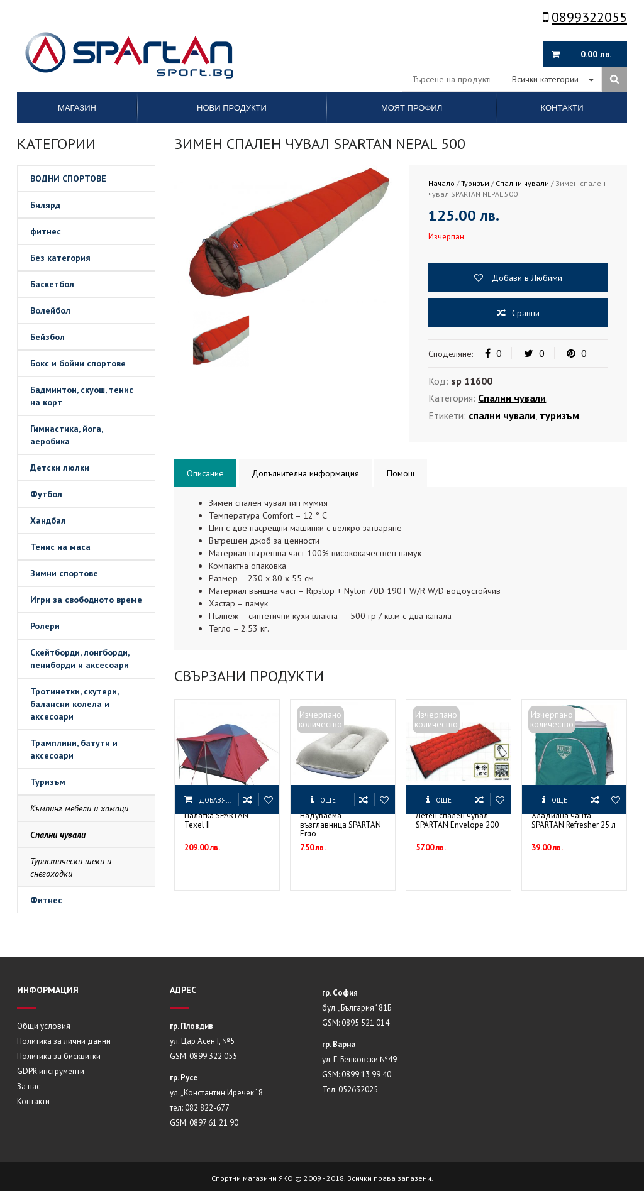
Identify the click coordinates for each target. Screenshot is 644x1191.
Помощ (400, 473)
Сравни (526, 313)
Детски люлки (59, 467)
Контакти (33, 1101)
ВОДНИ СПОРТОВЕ (68, 178)
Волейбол (50, 310)
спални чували (502, 415)
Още (328, 800)
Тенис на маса (60, 546)
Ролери (45, 626)
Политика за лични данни (64, 1041)
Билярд (45, 205)
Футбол (46, 494)
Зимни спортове (64, 573)
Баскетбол (52, 284)
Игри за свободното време (86, 599)
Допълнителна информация (305, 473)
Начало (441, 183)
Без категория (60, 257)
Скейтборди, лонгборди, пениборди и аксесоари (80, 659)
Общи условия (43, 1026)
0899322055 (585, 17)
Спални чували (58, 834)
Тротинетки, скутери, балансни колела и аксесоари (74, 704)
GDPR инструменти (50, 1071)
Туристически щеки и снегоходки (70, 867)
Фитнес (46, 900)
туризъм (559, 415)
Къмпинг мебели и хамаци (79, 808)
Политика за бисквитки (59, 1056)
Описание (205, 473)
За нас (28, 1086)
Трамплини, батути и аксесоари (74, 749)
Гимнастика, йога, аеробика (66, 435)
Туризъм (47, 782)
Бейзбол (47, 337)
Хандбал (48, 520)
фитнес (45, 231)
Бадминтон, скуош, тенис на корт (81, 396)
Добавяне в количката (218, 800)
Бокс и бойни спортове (78, 363)
